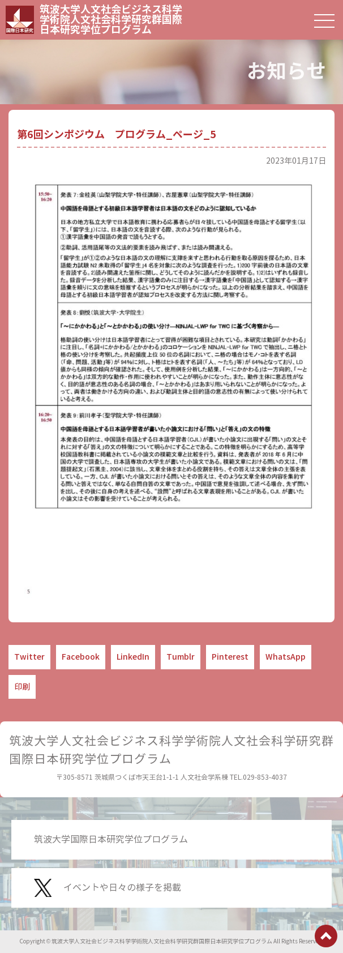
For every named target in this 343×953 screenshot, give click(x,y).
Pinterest (230, 657)
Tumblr (180, 657)
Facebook (81, 657)
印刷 (22, 687)
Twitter (29, 657)
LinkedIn (133, 657)
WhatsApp (285, 657)
